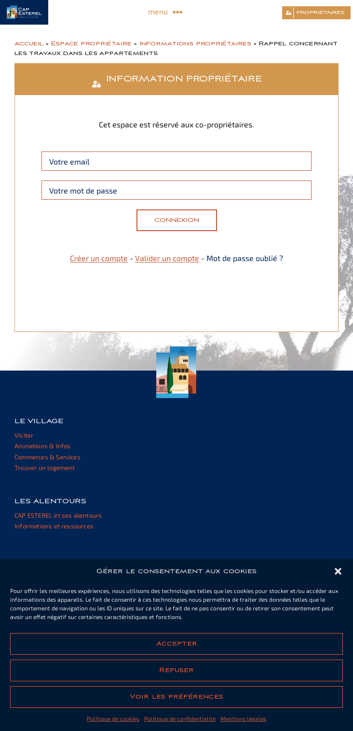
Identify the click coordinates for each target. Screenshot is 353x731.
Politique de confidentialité (180, 718)
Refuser (176, 670)
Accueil (28, 43)
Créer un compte (99, 257)
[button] (338, 571)
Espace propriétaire (91, 43)
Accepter (176, 644)
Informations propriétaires (195, 43)
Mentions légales (243, 718)
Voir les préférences (176, 697)
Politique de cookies (113, 718)
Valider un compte (167, 257)
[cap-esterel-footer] (176, 350)
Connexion (176, 220)
